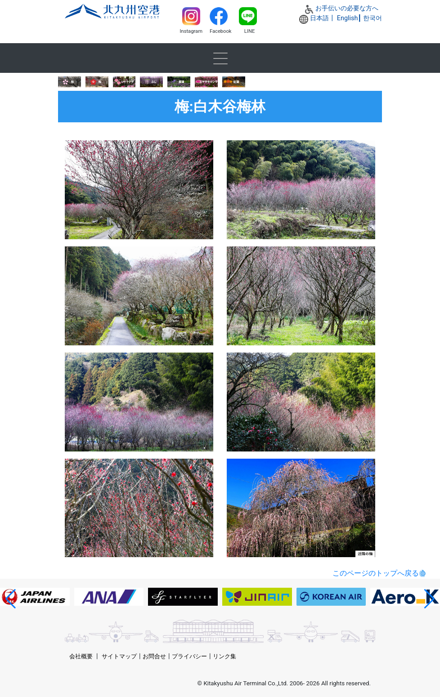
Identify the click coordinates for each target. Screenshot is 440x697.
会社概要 (81, 656)
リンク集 (224, 656)
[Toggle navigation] (220, 58)
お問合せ (154, 656)
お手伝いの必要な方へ (346, 8)
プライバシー (189, 656)
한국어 (372, 18)
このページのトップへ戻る (375, 573)
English (347, 18)
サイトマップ (119, 656)
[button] (10, 599)
